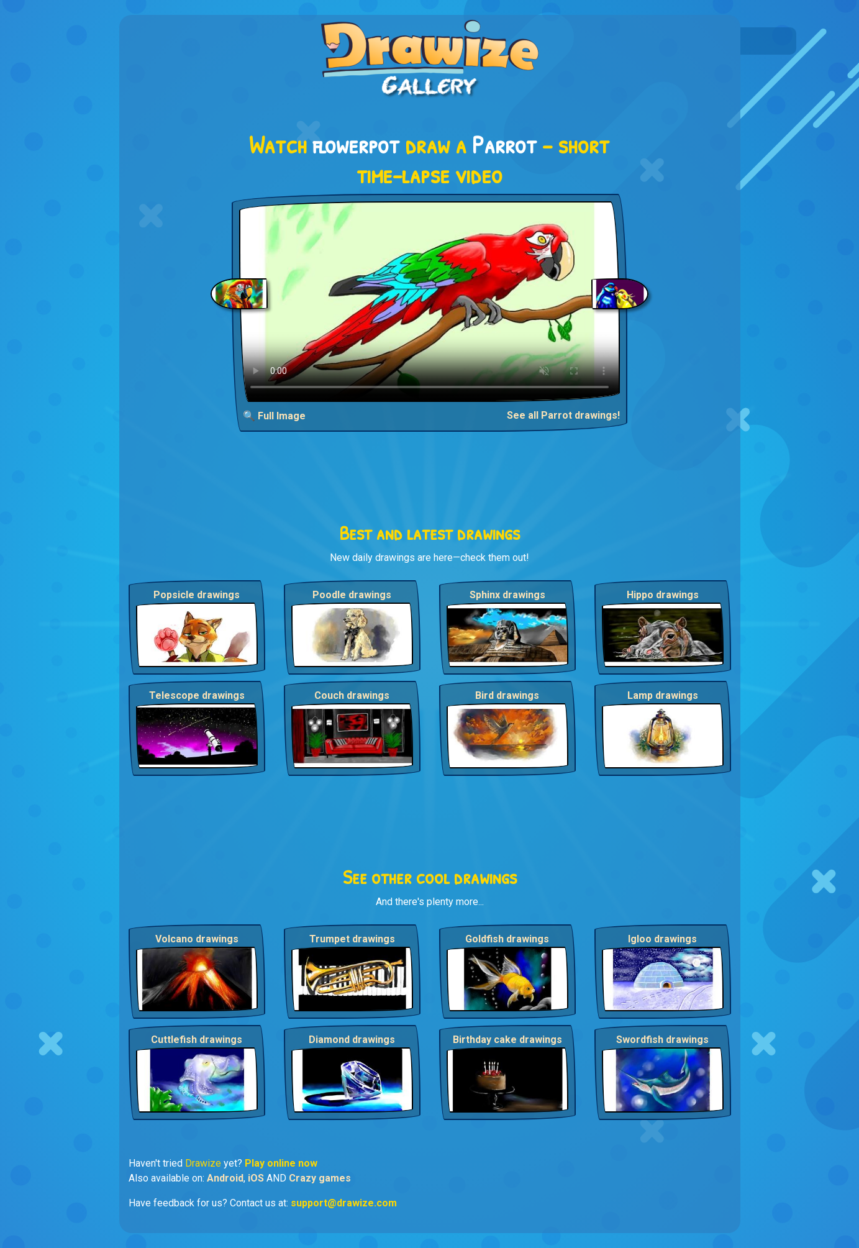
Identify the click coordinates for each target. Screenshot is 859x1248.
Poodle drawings (351, 595)
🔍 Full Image (274, 416)
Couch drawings (351, 695)
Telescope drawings (197, 695)
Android (225, 1178)
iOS (256, 1178)
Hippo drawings (663, 595)
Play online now (281, 1163)
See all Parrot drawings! (563, 415)
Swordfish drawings (662, 1039)
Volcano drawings (197, 939)
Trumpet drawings (352, 939)
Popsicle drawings (196, 595)
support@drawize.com (344, 1203)
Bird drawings (507, 695)
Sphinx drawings (507, 595)
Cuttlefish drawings (196, 1039)
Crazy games (320, 1178)
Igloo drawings (662, 939)
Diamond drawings (352, 1039)
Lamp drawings (662, 695)
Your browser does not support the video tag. (429, 301)
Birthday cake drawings (507, 1039)
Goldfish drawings (507, 939)
